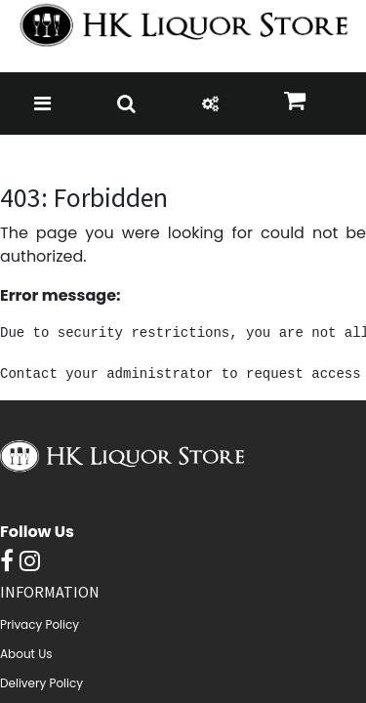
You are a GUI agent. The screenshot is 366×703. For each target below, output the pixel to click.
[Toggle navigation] (42, 103)
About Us (26, 653)
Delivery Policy (41, 683)
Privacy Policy (39, 624)
